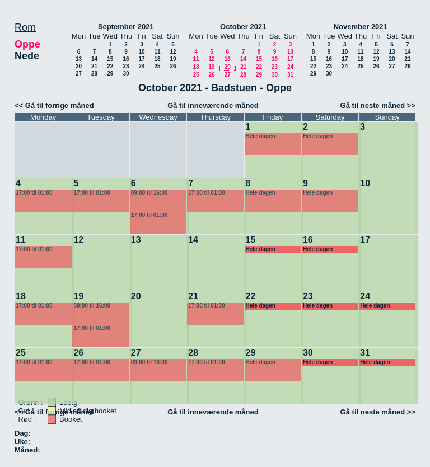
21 (94, 66)
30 (126, 73)
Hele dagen (260, 136)
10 (141, 52)
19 (173, 59)
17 (141, 59)
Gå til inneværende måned (213, 105)
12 (173, 52)
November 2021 (360, 26)
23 (126, 66)
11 (157, 52)
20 (79, 66)
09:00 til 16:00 (149, 193)
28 (94, 73)
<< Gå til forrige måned (54, 105)
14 (94, 59)
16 (126, 59)
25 (157, 66)
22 (110, 66)
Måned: (27, 450)
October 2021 (243, 26)
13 (79, 59)
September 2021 (126, 26)
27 (79, 73)
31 (290, 75)
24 (141, 66)
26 (173, 66)
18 (157, 59)
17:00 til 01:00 (34, 193)
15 (110, 59)
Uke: (22, 441)
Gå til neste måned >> (377, 105)
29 (110, 73)
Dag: (23, 433)
